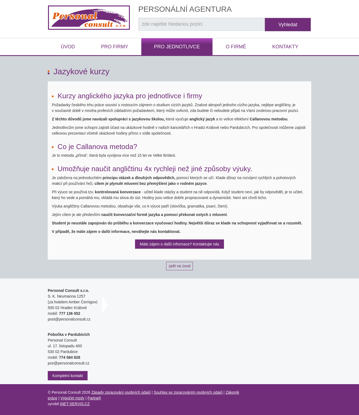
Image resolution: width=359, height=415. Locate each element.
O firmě (236, 46)
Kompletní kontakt (67, 376)
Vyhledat (287, 24)
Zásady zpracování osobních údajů (121, 392)
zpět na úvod (179, 266)
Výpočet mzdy (72, 398)
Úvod (68, 46)
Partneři (94, 398)
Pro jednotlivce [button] (177, 46)
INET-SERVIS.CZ (74, 404)
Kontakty (285, 46)
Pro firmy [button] (114, 46)
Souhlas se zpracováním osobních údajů (188, 392)
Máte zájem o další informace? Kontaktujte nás (179, 244)
